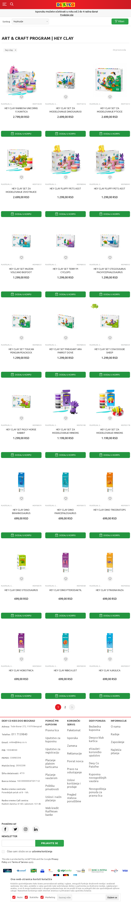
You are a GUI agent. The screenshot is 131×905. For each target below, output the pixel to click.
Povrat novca (75, 761)
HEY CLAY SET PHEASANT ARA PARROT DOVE (65, 351)
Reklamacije (74, 753)
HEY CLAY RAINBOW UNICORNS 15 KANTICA (21, 110)
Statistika (33, 897)
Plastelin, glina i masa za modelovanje (7, 104)
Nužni (20, 897)
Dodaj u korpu (21, 134)
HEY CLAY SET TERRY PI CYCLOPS (65, 271)
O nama (115, 726)
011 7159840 (19, 734)
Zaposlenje (117, 742)
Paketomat (73, 730)
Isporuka (72, 737)
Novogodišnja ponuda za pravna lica (97, 792)
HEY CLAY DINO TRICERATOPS (110, 509)
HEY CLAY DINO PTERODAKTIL (65, 590)
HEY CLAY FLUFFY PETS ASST (65, 188)
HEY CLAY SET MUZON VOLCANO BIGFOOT (21, 271)
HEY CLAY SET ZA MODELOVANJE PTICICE (110, 110)
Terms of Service (20, 862)
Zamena (72, 745)
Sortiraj (6, 21)
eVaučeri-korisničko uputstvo (95, 752)
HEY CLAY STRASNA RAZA (110, 590)
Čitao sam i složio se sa (29, 851)
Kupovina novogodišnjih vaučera (97, 778)
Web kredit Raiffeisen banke (52, 811)
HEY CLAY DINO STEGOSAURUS (21, 590)
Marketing (50, 897)
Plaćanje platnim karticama (51, 763)
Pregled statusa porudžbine (74, 798)
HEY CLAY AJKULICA (109, 670)
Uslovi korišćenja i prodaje (74, 783)
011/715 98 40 (66, 15)
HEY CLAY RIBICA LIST (65, 670)
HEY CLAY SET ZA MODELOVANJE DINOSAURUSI (65, 110)
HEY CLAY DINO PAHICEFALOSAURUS (65, 511)
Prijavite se (49, 843)
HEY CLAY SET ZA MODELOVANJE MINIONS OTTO (65, 433)
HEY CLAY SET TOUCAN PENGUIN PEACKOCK (21, 351)
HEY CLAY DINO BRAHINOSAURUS (21, 511)
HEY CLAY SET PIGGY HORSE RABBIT (21, 431)
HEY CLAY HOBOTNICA (21, 670)
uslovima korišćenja (42, 851)
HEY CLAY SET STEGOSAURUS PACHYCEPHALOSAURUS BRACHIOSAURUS (110, 272)
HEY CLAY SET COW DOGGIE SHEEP (110, 351)
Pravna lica (52, 730)
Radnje (115, 734)
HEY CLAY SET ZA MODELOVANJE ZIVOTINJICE (21, 190)
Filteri (119, 21)
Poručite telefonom (65, 11)
